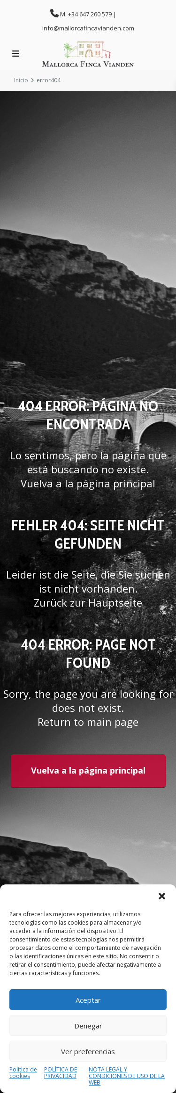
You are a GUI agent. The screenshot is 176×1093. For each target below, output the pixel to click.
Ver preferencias (88, 1051)
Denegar (88, 1025)
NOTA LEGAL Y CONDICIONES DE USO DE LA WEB (127, 1076)
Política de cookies (23, 1073)
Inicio (21, 80)
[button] (162, 896)
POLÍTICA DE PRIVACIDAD (60, 1073)
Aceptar (88, 1000)
